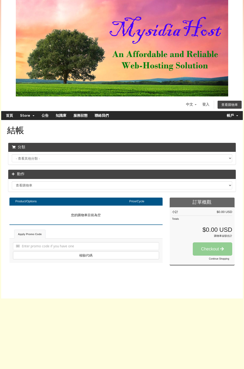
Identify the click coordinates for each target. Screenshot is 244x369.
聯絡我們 (102, 115)
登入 (205, 104)
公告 (45, 115)
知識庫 (61, 115)
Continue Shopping (219, 258)
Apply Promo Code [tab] (30, 234)
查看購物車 (229, 105)
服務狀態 (80, 115)
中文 (191, 104)
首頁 (9, 115)
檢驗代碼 (86, 255)
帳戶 (232, 115)
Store (27, 115)
